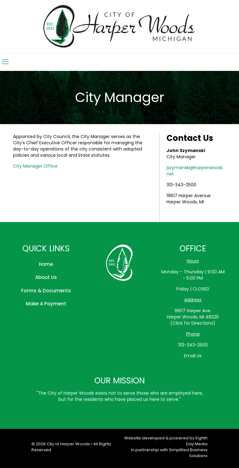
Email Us (193, 356)
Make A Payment (46, 303)
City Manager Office (35, 166)
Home (46, 264)
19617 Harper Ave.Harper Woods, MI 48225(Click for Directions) (193, 317)
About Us (46, 277)
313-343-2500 (181, 185)
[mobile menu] (5, 62)
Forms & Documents (46, 290)
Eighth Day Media (197, 441)
